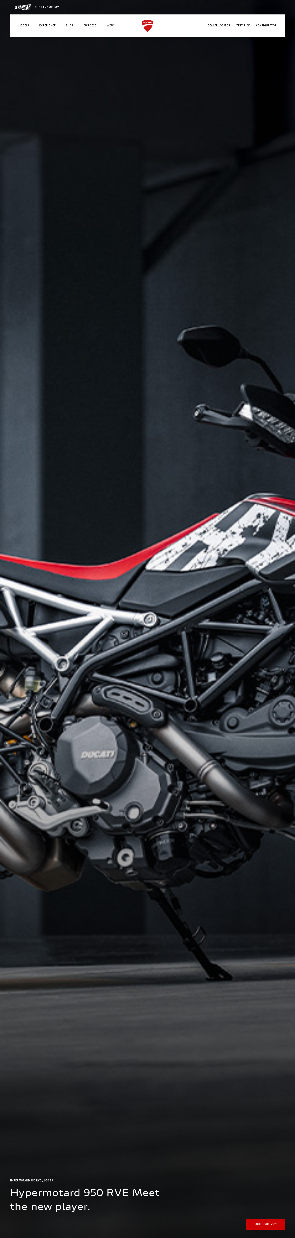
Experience (47, 25)
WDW (110, 25)
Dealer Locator (219, 25)
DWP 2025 (90, 25)
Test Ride (243, 25)
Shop (69, 25)
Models (23, 25)
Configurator (266, 25)
